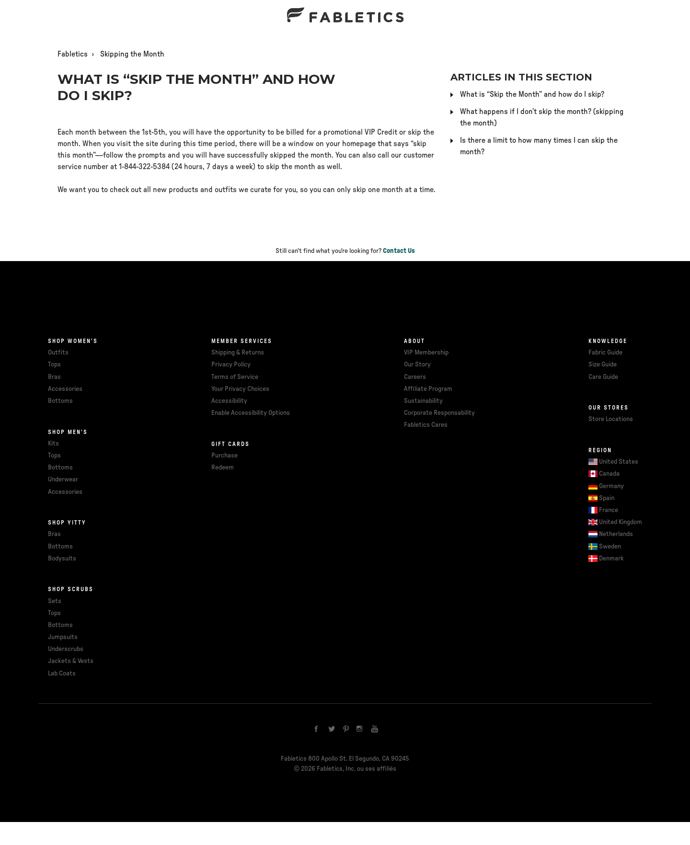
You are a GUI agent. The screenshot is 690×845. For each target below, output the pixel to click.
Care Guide (603, 377)
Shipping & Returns (237, 352)
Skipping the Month (132, 54)
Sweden (610, 546)
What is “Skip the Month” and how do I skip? (532, 94)
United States (618, 461)
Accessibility (229, 401)
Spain (606, 498)
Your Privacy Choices (240, 389)
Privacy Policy (231, 364)
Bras (54, 377)
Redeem (222, 467)
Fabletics (73, 54)
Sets (54, 601)
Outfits (58, 352)
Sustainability (423, 401)
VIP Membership (426, 352)
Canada (609, 473)
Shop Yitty (67, 522)
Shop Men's (68, 432)
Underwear (63, 479)
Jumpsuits (63, 637)
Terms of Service (234, 377)
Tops (54, 364)
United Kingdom (620, 522)
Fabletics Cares (426, 425)
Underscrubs (65, 649)
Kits (53, 443)
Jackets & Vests (70, 661)
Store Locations (610, 419)
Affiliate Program (428, 389)
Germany (611, 486)
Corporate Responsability (439, 413)
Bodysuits (62, 558)
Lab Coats (62, 673)
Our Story (417, 364)
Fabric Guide (605, 352)
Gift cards (230, 444)
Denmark (611, 558)
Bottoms (60, 401)
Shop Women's (73, 341)
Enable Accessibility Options (250, 413)
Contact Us (399, 251)
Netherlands (616, 534)
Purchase (224, 455)
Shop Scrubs (70, 589)
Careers (415, 377)
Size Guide (602, 364)
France (608, 510)
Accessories (65, 389)
